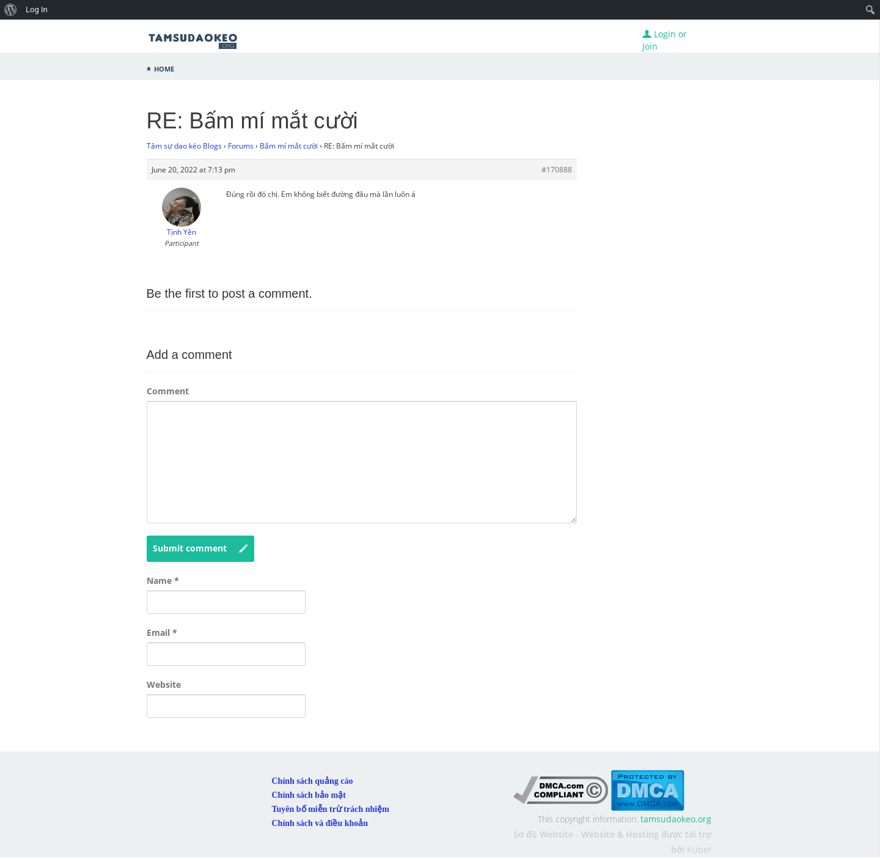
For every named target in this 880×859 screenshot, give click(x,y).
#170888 (556, 169)
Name (163, 580)
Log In (37, 9)
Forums (241, 146)
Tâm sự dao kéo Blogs (184, 146)
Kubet (699, 849)
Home (164, 68)
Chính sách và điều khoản (320, 823)
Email (162, 632)
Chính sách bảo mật (309, 795)
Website (164, 684)
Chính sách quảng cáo (312, 781)
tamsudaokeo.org (675, 819)
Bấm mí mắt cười (289, 146)
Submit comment (200, 548)
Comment (168, 391)
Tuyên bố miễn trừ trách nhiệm (330, 809)
